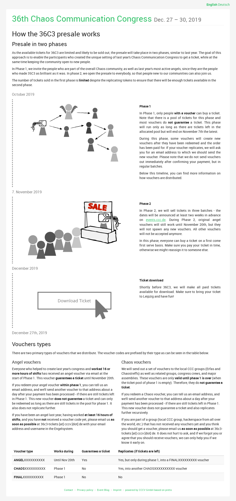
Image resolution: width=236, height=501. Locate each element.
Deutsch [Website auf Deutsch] (224, 4)
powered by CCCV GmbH (139, 490)
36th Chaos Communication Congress (106, 18)
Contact (68, 490)
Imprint (117, 490)
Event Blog (103, 490)
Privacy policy (85, 490)
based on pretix (163, 490)
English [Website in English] (211, 4)
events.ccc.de (155, 219)
